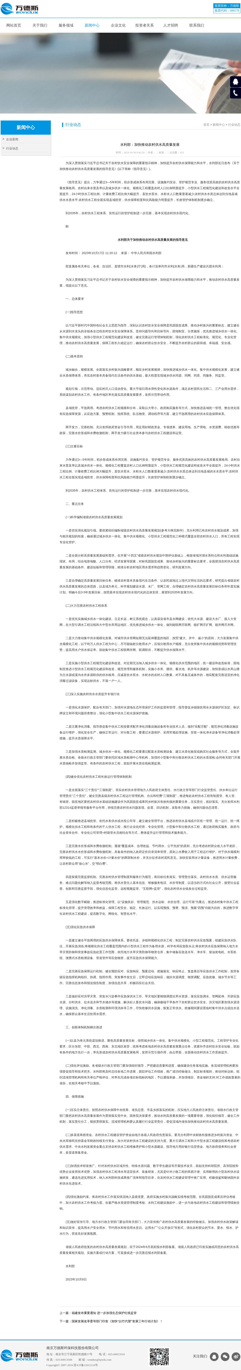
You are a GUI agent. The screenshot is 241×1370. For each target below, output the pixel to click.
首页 (206, 124)
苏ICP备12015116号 (86, 1365)
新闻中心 (219, 124)
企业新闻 (10, 139)
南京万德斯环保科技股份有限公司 (72, 1348)
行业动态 (10, 148)
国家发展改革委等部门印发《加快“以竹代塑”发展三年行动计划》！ (117, 1321)
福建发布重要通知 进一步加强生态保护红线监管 (104, 1313)
